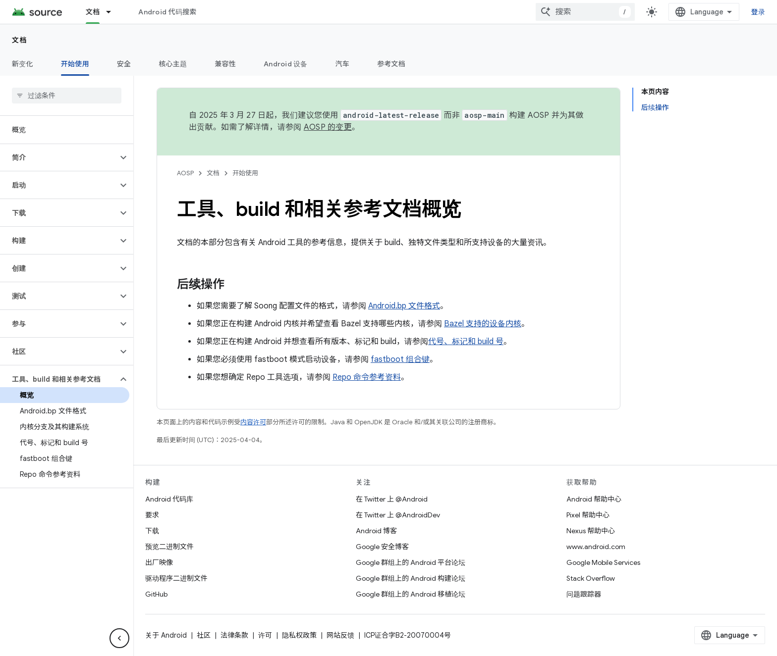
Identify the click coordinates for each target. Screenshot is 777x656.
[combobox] (585, 12)
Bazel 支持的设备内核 (482, 324)
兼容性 (225, 63)
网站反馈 (340, 635)
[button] (58, 157)
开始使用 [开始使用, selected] (75, 63)
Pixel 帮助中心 (588, 514)
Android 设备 (286, 63)
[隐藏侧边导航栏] (119, 638)
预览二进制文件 (169, 546)
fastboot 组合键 (400, 359)
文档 (19, 40)
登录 (758, 11)
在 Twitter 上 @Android (392, 499)
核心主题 (173, 63)
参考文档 (391, 63)
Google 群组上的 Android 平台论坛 (410, 562)
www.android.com (595, 546)
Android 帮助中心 (593, 499)
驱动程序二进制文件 (176, 578)
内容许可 (253, 422)
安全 (124, 63)
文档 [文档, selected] (93, 11)
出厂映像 (159, 562)
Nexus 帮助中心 (590, 530)
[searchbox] (66, 95)
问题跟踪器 (583, 594)
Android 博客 (376, 530)
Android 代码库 (169, 499)
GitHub (156, 594)
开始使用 (245, 173)
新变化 (22, 63)
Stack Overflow (590, 578)
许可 (265, 635)
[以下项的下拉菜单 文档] (113, 12)
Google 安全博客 (382, 546)
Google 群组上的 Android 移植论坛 (410, 594)
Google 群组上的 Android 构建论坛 (410, 578)
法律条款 (234, 635)
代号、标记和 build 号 (465, 342)
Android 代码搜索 (167, 11)
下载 (152, 530)
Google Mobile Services (603, 562)
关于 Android (166, 635)
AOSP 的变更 (328, 127)
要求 (152, 514)
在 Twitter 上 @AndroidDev (398, 514)
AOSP (185, 173)
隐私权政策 (299, 635)
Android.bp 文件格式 (404, 306)
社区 (204, 635)
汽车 (342, 63)
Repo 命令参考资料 (367, 377)
